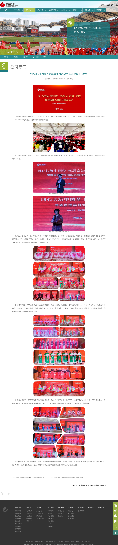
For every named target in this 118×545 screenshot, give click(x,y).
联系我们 (99, 10)
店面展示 (61, 513)
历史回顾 (71, 516)
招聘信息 (51, 526)
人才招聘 (51, 521)
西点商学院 (52, 10)
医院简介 (71, 511)
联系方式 (81, 511)
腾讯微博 (94, 485)
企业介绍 (18, 511)
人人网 (100, 485)
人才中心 (64, 10)
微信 (104, 485)
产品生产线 (40, 513)
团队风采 (51, 518)
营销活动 (61, 511)
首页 (5, 10)
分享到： (75, 485)
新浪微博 (82, 485)
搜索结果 (101, 507)
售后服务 (61, 516)
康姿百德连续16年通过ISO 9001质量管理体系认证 (30, 477)
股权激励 (18, 529)
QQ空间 (88, 485)
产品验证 (39, 516)
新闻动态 (71, 513)
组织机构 (18, 518)
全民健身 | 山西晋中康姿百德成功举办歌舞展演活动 (69, 477)
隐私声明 (91, 507)
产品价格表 (40, 518)
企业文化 (18, 516)
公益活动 (26, 57)
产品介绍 (39, 511)
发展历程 (18, 526)
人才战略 (51, 511)
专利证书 (18, 531)
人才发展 (51, 516)
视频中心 (46, 57)
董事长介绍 (18, 523)
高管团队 (51, 513)
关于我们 (17, 10)
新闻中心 (28, 10)
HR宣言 (50, 523)
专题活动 (15, 57)
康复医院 (87, 10)
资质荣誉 (18, 521)
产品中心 (40, 10)
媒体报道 (36, 57)
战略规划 (18, 513)
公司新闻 (5, 57)
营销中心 (76, 10)
